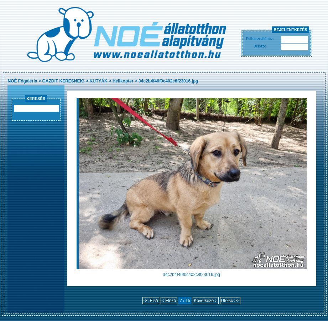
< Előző (169, 300)
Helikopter (123, 81)
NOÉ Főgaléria (22, 81)
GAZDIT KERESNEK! (63, 81)
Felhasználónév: (260, 39)
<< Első (151, 300)
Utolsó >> (230, 300)
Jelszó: (260, 46)
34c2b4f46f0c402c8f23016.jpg (168, 81)
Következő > (205, 300)
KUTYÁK (99, 81)
